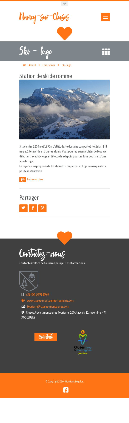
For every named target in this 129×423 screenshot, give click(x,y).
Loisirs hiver (49, 90)
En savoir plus (35, 204)
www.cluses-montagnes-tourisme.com (50, 326)
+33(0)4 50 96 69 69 (37, 320)
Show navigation (105, 17)
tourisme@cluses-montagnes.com (48, 332)
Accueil (32, 90)
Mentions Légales (74, 406)
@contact (46, 362)
